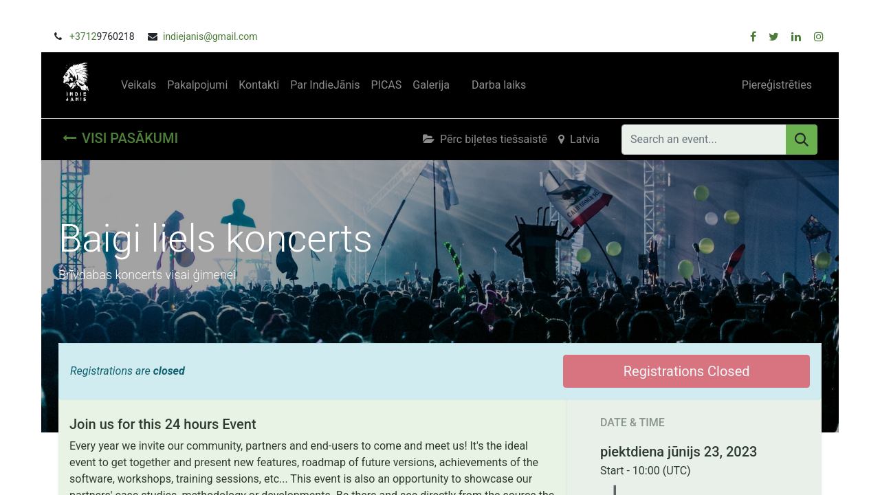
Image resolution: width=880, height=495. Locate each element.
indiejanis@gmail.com (210, 36)
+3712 (82, 36)
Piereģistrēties (777, 84)
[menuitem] (139, 85)
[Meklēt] (801, 139)
